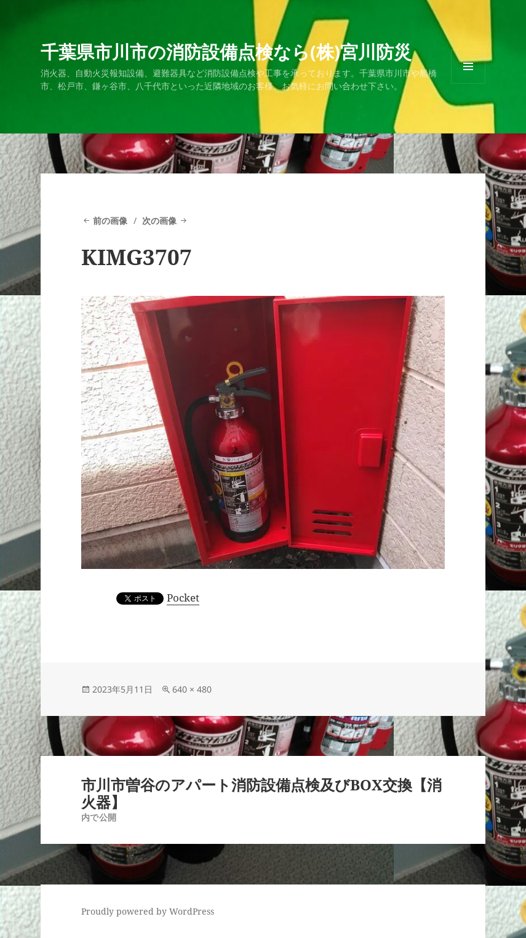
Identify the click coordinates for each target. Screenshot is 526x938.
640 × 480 (192, 689)
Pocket (183, 597)
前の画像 (110, 220)
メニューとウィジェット (468, 83)
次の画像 (159, 220)
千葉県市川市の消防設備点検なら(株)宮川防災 (226, 51)
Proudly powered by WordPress (147, 911)
